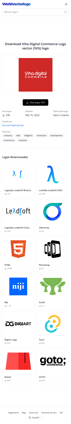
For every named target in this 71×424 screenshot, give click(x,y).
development (56, 135)
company (8, 135)
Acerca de (33, 412)
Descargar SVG (35, 102)
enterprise (41, 135)
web (18, 135)
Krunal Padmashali (13, 125)
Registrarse (13, 412)
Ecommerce (9, 140)
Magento (28, 135)
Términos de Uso (49, 412)
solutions (23, 140)
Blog (24, 412)
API (61, 412)
